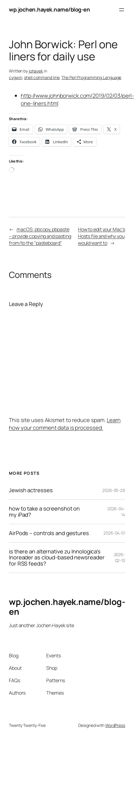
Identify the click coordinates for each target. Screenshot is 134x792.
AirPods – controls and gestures (49, 533)
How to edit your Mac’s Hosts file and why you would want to (101, 236)
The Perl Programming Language (91, 77)
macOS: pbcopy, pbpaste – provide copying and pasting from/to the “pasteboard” (40, 236)
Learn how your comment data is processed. (65, 424)
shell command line (41, 77)
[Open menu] (121, 9)
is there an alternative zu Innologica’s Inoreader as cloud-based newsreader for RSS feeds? (57, 557)
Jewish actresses (30, 490)
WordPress (115, 725)
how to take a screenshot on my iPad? (44, 512)
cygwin (15, 77)
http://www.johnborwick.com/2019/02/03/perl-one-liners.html (77, 99)
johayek (36, 71)
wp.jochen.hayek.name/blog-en (49, 9)
